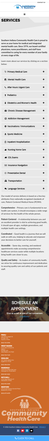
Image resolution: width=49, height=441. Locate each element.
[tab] (24, 71)
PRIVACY (42, 427)
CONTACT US (41, 2)
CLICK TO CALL (24, 438)
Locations (24, 316)
